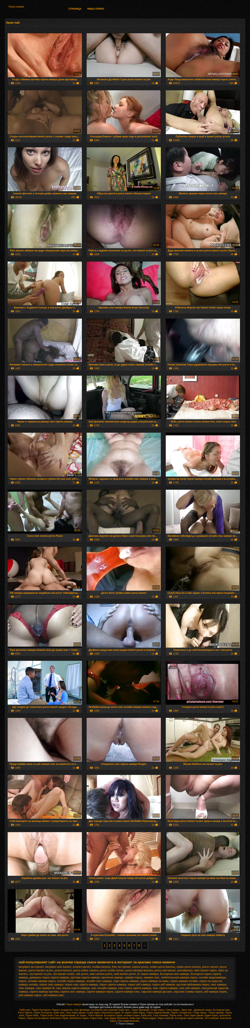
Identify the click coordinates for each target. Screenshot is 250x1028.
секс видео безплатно (116, 1018)
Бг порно (126, 1012)
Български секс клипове (104, 1010)
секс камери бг (45, 988)
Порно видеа (149, 1018)
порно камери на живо (154, 981)
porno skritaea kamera (139, 970)
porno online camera (85, 970)
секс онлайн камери (104, 988)
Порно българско (41, 1010)
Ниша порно (95, 8)
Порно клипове (165, 1018)
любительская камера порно (179, 977)
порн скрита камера (126, 981)
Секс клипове (160, 1015)
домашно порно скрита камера (49, 977)
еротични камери (112, 977)
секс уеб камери (189, 988)
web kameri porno (125, 973)
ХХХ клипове (211, 1018)
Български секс (221, 1010)
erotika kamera (101, 966)
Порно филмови (140, 1010)
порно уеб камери (163, 984)
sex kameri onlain (63, 973)
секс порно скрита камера (134, 988)
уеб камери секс (53, 995)
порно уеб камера (139, 984)
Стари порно (158, 1010)
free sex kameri (121, 966)
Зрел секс (187, 1010)
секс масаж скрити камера (73, 988)
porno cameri (210, 966)
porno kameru (63, 970)
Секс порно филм (75, 1012)
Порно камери (16, 6)
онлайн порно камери (71, 981)
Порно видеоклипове (158, 1012)
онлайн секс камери (99, 981)
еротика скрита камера (85, 977)
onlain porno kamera (162, 966)
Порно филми (216, 1012)
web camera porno (101, 973)
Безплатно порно (111, 1012)
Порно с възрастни (62, 1010)
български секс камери (174, 973)
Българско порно (113, 1015)
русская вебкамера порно (192, 984)
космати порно (132, 1015)
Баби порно (139, 1012)
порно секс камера (51, 984)
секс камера (218, 984)
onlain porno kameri (189, 966)
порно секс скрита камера (81, 984)
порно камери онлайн (184, 981)
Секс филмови (82, 1010)
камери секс (151, 977)
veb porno (82, 973)
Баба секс (146, 1015)
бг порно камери (147, 973)
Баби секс (25, 1010)
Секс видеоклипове (65, 1015)
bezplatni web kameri (58, 966)
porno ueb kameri (165, 970)
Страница (74, 8)
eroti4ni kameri (82, 966)
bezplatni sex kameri (31, 966)
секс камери (26, 988)
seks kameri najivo (205, 970)
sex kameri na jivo (40, 973)
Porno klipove (25, 1012)
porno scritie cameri (112, 970)
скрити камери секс (127, 991)
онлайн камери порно (42, 981)
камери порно (133, 977)
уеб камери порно (30, 995)
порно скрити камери (112, 984)
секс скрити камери (165, 988)
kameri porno (140, 966)
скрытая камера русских (156, 991)
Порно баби (32, 1015)
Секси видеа (173, 1010)
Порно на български (38, 1018)
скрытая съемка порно (188, 991)
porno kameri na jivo (40, 970)
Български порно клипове (189, 1018)
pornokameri (184, 970)
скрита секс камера (72, 991)
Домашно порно (203, 1010)
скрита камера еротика (44, 991)
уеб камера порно (215, 991)
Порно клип (46, 1015)
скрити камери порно (100, 991)
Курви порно (211, 1015)
